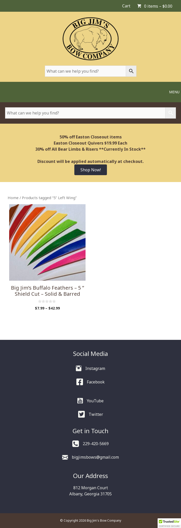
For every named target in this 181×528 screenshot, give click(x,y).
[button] (169, 523)
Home (13, 197)
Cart (126, 6)
